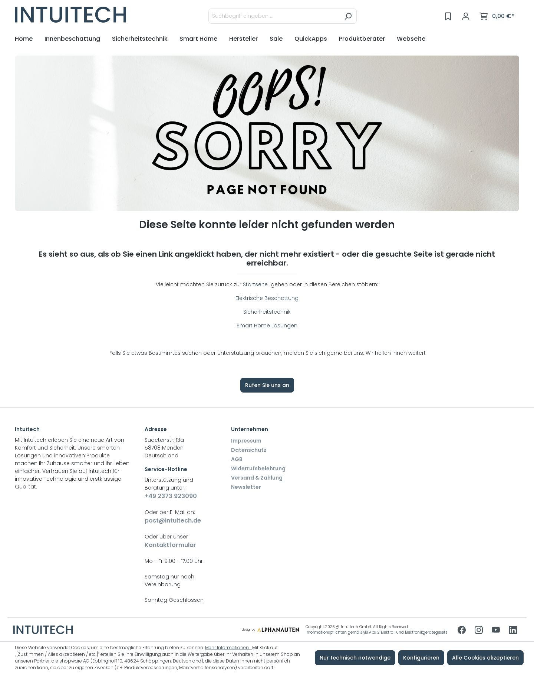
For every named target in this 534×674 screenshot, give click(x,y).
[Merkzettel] (448, 16)
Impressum (246, 440)
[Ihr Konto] (466, 16)
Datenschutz (249, 450)
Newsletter (246, 487)
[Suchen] (348, 16)
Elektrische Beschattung (267, 298)
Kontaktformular (170, 545)
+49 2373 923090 (171, 496)
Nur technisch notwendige (355, 657)
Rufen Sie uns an (267, 385)
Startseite (256, 284)
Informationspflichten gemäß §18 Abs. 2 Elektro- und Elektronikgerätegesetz (376, 632)
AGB (237, 459)
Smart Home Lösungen (267, 325)
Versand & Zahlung (257, 477)
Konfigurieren (421, 657)
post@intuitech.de (173, 520)
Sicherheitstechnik (267, 312)
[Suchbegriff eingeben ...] (274, 16)
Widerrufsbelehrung (258, 468)
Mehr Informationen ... (228, 647)
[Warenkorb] (497, 16)
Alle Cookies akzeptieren (485, 657)
